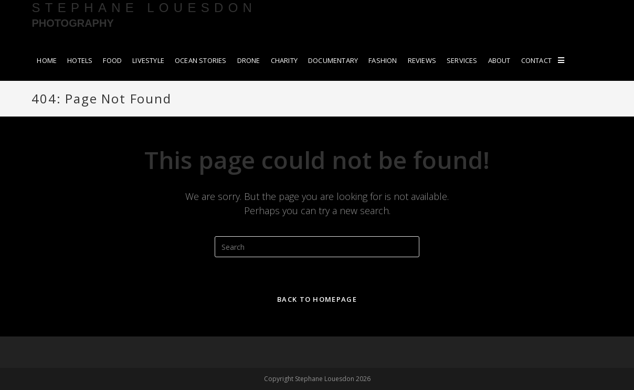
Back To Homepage (317, 299)
